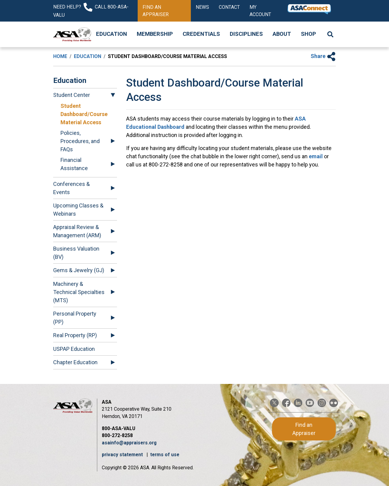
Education (111, 34)
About (282, 34)
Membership (155, 34)
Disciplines (246, 34)
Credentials (201, 34)
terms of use (164, 454)
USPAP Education (74, 349)
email (315, 156)
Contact (229, 7)
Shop (308, 34)
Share (323, 56)
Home (60, 56)
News (202, 7)
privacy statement (123, 454)
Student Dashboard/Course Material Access (84, 114)
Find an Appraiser (156, 10)
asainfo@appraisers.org (129, 443)
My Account (260, 10)
